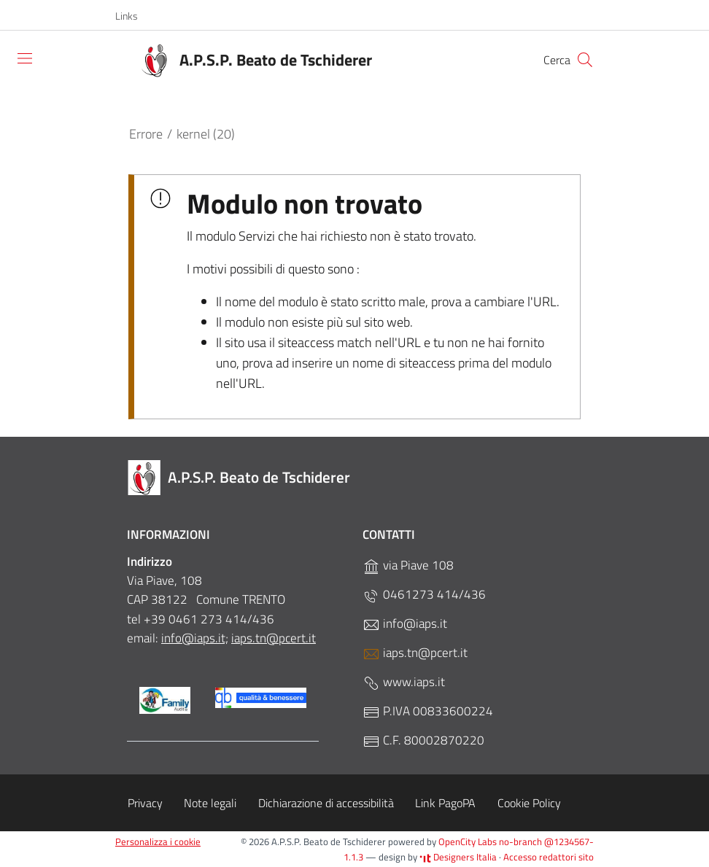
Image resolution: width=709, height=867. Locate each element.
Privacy (145, 803)
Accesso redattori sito (548, 856)
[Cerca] (585, 60)
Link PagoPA (445, 803)
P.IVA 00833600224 (428, 711)
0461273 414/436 (424, 594)
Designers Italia (458, 856)
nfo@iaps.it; (196, 638)
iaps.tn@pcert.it (273, 638)
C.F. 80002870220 (423, 740)
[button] (134, 16)
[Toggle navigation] (25, 58)
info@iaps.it (405, 624)
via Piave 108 (408, 565)
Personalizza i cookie (158, 841)
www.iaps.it (404, 682)
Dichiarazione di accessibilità (326, 803)
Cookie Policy (529, 803)
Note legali (210, 803)
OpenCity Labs (468, 841)
